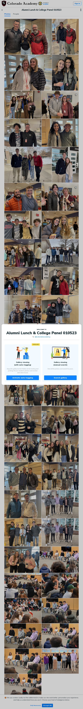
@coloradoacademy (42, 337)
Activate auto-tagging (22, 378)
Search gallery (60, 378)
